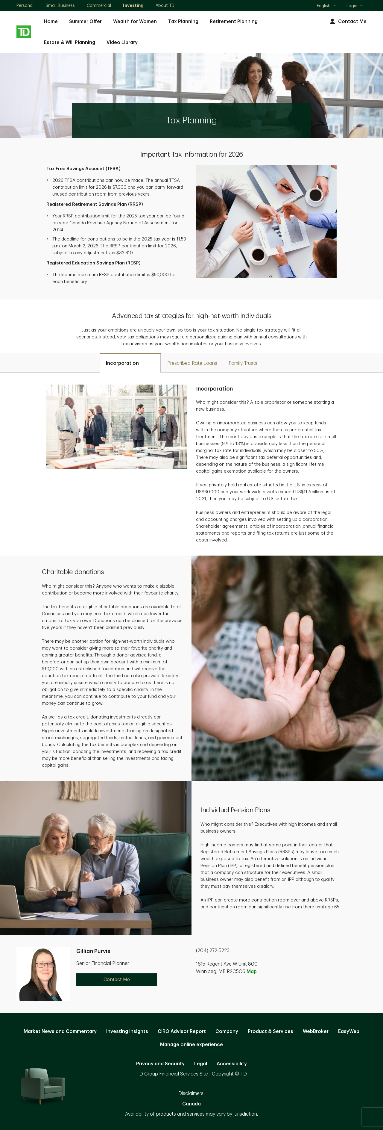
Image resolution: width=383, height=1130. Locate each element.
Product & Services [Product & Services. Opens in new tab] (270, 1031)
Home (51, 21)
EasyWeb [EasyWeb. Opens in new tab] (348, 1031)
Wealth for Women (135, 21)
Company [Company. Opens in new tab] (226, 1031)
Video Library (122, 42)
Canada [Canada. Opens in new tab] (191, 1104)
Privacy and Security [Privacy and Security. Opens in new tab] (160, 1063)
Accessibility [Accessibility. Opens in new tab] (232, 1063)
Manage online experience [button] (191, 1044)
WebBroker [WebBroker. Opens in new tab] (316, 1031)
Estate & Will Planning (69, 42)
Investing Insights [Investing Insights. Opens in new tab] (127, 1031)
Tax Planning (183, 21)
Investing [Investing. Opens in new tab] (133, 5)
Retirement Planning (234, 21)
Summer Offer (85, 21)
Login (354, 6)
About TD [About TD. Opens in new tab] (165, 5)
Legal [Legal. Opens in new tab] (200, 1063)
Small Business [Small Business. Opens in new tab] (60, 5)
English (326, 6)
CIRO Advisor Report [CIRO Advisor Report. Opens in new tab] (182, 1031)
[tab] (130, 363)
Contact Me (347, 21)
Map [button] (252, 971)
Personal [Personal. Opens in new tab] (25, 5)
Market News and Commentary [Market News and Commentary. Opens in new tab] (60, 1031)
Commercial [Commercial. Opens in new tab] (99, 5)
